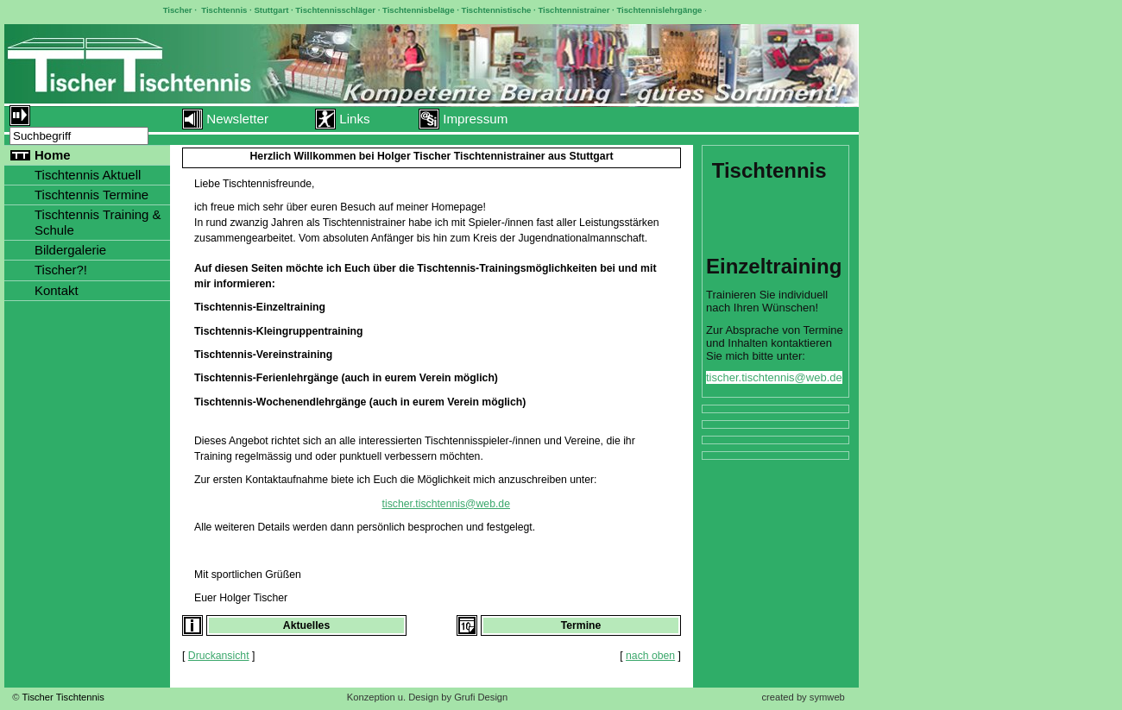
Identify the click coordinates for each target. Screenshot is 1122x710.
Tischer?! (61, 269)
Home (53, 155)
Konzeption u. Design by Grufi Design (427, 697)
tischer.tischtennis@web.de (446, 504)
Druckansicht (218, 656)
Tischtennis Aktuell (88, 174)
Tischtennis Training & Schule (98, 222)
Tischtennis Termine (91, 194)
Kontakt (57, 290)
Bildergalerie (70, 249)
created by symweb (802, 697)
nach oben (650, 656)
